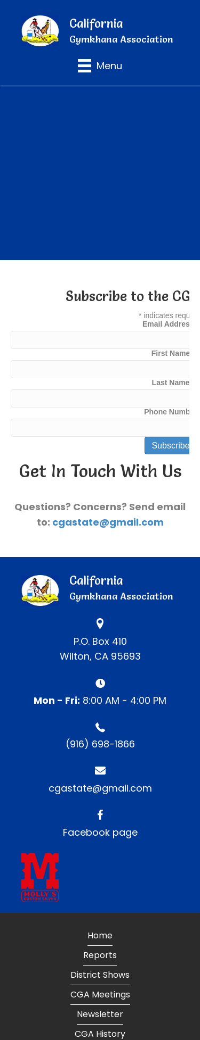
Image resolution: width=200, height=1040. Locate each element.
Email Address (170, 324)
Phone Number (170, 411)
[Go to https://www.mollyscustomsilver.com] (100, 877)
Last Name (171, 382)
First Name (170, 353)
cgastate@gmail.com (108, 522)
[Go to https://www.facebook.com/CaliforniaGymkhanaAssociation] (100, 821)
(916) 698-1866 (100, 744)
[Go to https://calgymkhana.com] (100, 31)
